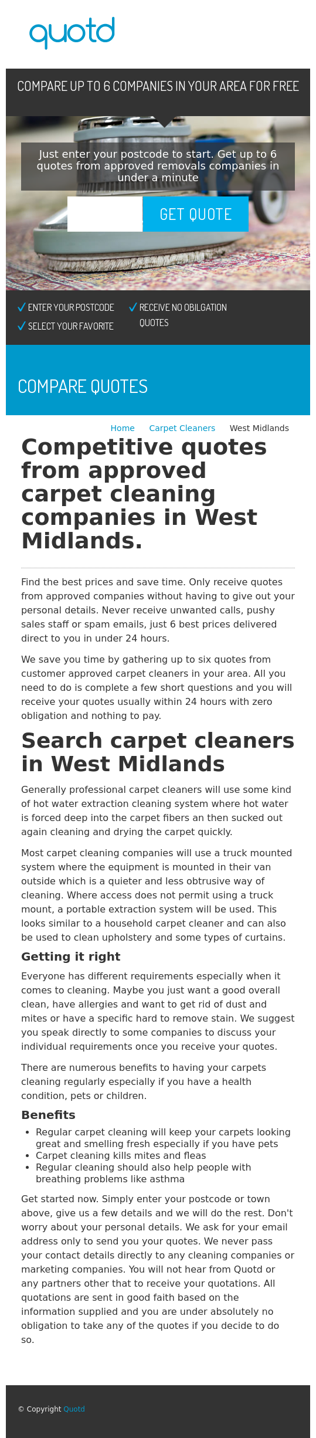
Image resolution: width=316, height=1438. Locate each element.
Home (124, 428)
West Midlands (259, 428)
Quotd (74, 1409)
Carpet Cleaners (183, 428)
